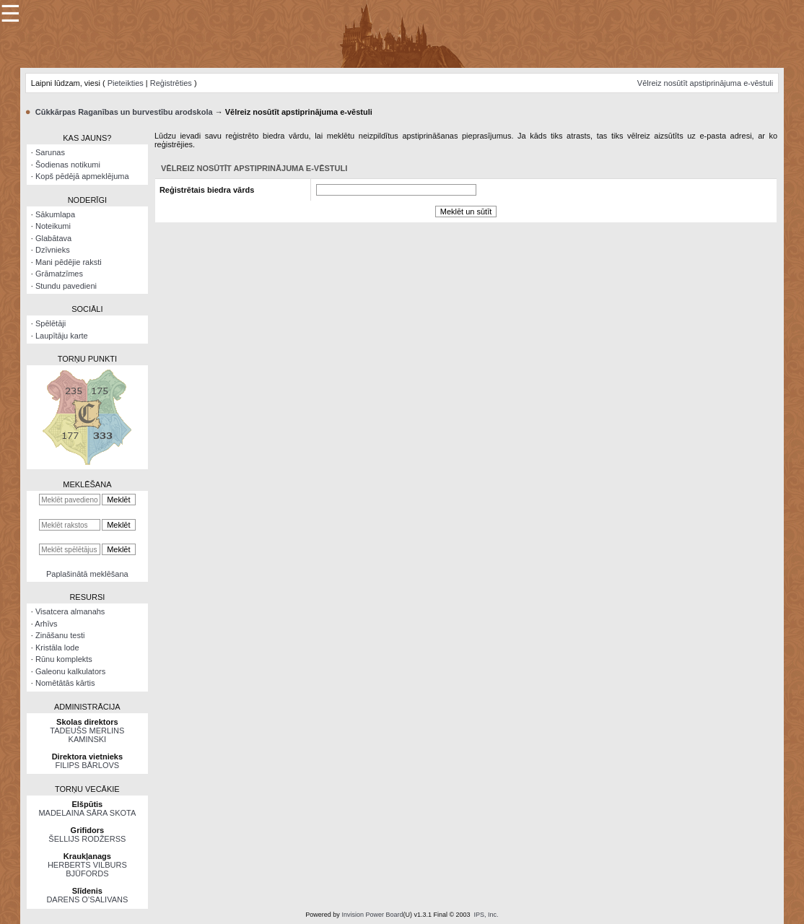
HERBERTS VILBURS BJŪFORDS (87, 869)
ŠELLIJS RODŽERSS (87, 838)
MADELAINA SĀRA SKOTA (87, 812)
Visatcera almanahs (70, 611)
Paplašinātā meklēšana (87, 574)
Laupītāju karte (61, 335)
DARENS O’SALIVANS (87, 899)
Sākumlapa (55, 214)
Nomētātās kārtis (65, 683)
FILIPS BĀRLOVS (88, 765)
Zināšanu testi (59, 635)
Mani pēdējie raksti (68, 262)
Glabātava (53, 238)
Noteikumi (53, 226)
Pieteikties (126, 83)
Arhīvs (46, 623)
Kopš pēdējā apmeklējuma (82, 176)
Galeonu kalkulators (70, 671)
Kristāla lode (57, 647)
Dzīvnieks (52, 249)
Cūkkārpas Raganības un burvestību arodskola (124, 112)
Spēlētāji (50, 323)
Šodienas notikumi (67, 164)
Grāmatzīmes (59, 273)
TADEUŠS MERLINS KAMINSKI (87, 735)
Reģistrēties (171, 83)
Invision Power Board (372, 914)
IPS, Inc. (486, 914)
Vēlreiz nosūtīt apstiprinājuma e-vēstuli (705, 83)
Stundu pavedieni (66, 286)
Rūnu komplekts (63, 659)
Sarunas (50, 152)
